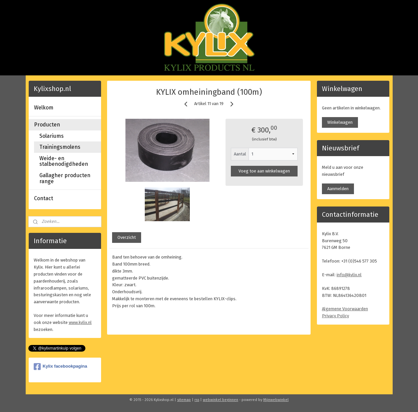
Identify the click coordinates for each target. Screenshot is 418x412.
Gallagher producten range (64, 178)
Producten (47, 124)
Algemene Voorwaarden (345, 308)
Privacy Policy (335, 315)
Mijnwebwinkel (276, 400)
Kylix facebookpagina (60, 367)
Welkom (43, 107)
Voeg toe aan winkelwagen (264, 170)
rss (196, 400)
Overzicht (126, 237)
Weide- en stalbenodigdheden (63, 161)
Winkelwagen (340, 122)
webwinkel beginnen (220, 400)
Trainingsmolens (59, 147)
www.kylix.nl (80, 322)
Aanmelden (338, 188)
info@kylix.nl (349, 274)
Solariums (51, 136)
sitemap (184, 400)
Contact (43, 198)
